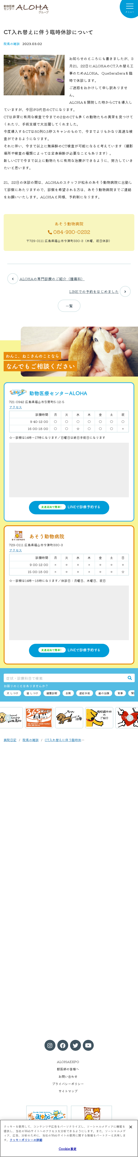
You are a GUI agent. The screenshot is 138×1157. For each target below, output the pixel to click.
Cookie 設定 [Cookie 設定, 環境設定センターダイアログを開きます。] (67, 1149)
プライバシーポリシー (68, 1083)
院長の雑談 (12, 43)
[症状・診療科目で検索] (64, 678)
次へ (130, 718)
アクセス (15, 407)
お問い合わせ (68, 1076)
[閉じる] (131, 1127)
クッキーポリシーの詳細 (26, 1140)
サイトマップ (68, 1091)
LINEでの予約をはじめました (100, 291)
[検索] (130, 678)
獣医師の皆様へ (68, 1069)
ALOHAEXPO (68, 1061)
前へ (8, 718)
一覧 (69, 305)
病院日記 (10, 740)
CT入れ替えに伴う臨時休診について (71, 740)
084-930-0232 (69, 232)
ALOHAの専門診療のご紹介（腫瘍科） (46, 278)
